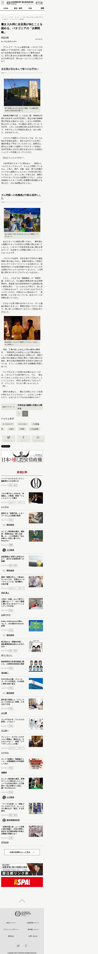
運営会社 (11, 936)
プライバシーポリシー (11, 929)
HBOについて (11, 923)
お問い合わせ (33, 936)
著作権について (33, 929)
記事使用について (33, 923)
